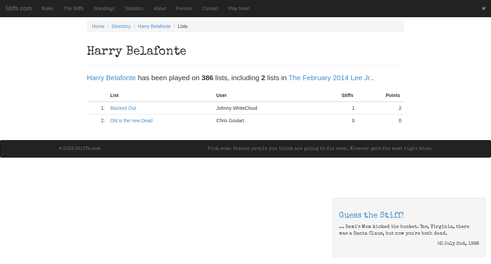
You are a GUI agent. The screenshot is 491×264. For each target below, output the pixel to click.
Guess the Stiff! (371, 216)
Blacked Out (123, 108)
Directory (121, 26)
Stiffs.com (18, 8)
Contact (210, 8)
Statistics (134, 8)
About (160, 8)
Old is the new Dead (131, 120)
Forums (184, 8)
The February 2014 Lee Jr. (330, 77)
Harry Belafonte (154, 26)
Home (98, 26)
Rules (48, 8)
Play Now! (239, 8)
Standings (103, 8)
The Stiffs (74, 8)
